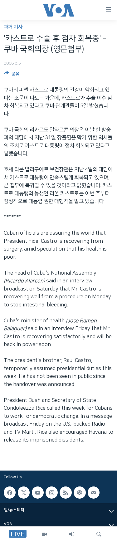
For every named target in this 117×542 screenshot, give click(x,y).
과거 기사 (13, 27)
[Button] (12, 75)
